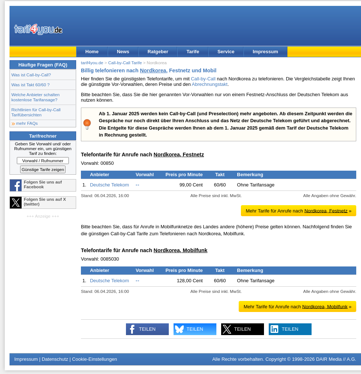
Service (225, 51)
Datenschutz (55, 359)
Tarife (192, 51)
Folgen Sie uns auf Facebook (43, 184)
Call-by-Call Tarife (125, 62)
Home (91, 51)
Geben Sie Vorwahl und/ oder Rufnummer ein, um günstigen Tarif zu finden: (43, 148)
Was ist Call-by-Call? (31, 74)
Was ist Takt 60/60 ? (30, 84)
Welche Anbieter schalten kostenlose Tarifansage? (35, 97)
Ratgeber (158, 51)
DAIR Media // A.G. (336, 359)
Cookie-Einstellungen (94, 359)
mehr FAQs (27, 123)
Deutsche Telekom (109, 185)
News (123, 51)
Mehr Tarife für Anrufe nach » (298, 210)
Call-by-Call (203, 78)
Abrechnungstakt (210, 84)
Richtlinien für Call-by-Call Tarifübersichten (35, 112)
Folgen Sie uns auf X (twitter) (45, 201)
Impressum (265, 51)
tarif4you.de (92, 62)
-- (137, 185)
